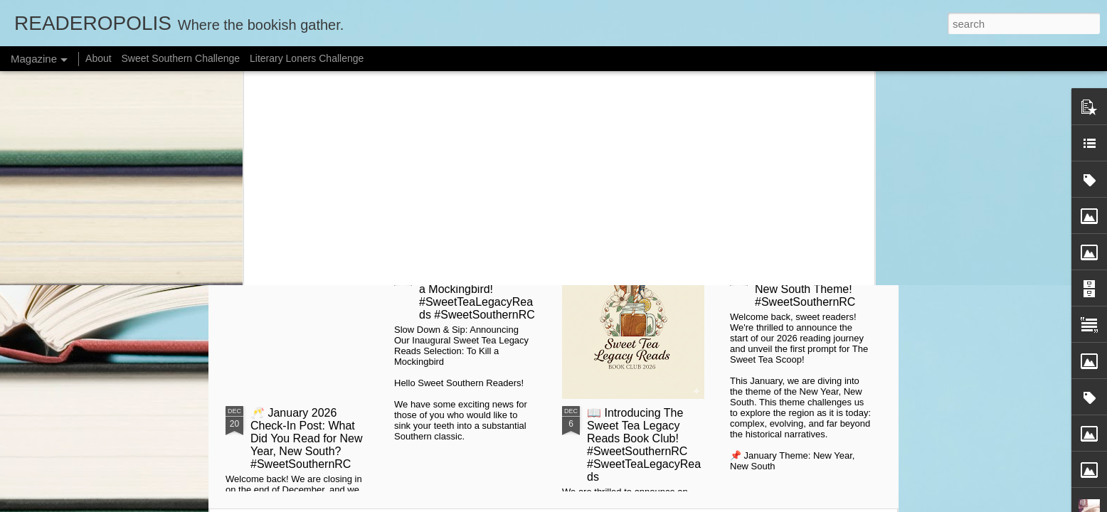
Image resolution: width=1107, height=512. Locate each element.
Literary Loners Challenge (307, 58)
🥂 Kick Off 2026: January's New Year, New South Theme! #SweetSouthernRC (806, 282)
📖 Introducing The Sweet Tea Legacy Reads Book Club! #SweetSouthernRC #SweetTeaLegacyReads (644, 445)
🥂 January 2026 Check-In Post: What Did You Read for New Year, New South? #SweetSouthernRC (306, 438)
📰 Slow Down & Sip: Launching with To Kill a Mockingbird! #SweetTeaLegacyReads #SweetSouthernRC (477, 289)
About (98, 58)
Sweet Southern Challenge (181, 58)
